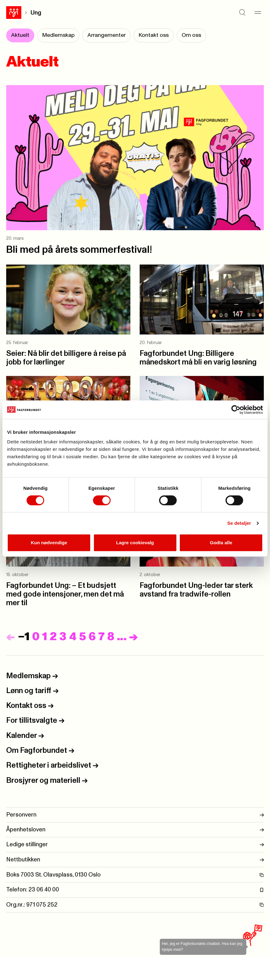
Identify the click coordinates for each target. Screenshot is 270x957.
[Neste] (133, 637)
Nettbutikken (135, 859)
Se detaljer (239, 523)
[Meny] (257, 12)
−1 (24, 637)
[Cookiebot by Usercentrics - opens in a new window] (236, 409)
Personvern (135, 814)
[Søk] (242, 12)
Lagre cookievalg (135, 542)
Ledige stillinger (135, 844)
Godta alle (221, 542)
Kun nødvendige (49, 542)
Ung (36, 13)
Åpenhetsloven (135, 829)
